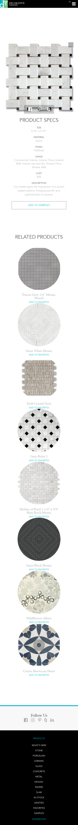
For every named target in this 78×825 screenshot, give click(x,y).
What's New (39, 745)
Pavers (39, 787)
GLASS (39, 766)
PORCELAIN (39, 755)
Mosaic (38, 781)
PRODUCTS (39, 738)
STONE (39, 750)
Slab (39, 792)
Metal (39, 776)
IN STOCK (39, 797)
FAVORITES (39, 807)
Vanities (39, 802)
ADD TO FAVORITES (39, 302)
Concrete (39, 771)
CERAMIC (39, 760)
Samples (39, 813)
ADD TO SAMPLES (39, 205)
